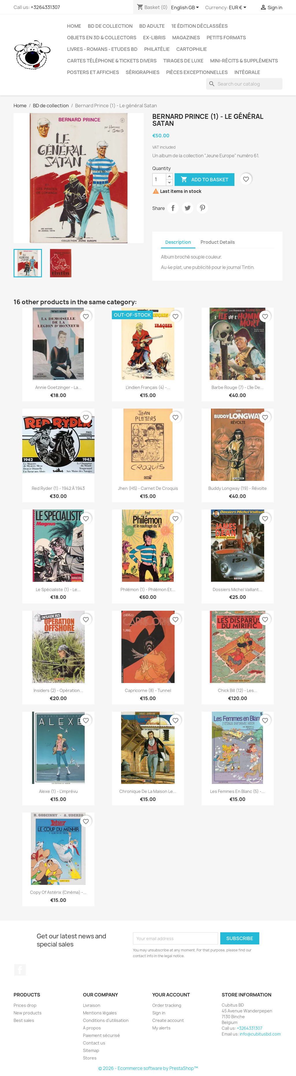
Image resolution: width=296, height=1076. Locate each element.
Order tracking (166, 1005)
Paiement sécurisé (101, 1035)
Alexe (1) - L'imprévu (58, 791)
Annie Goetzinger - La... (58, 387)
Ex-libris (154, 37)
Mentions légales (100, 1013)
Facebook (20, 970)
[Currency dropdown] (238, 7)
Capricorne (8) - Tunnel (148, 690)
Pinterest (202, 208)
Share (173, 208)
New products (28, 1013)
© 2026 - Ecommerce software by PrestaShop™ (148, 1068)
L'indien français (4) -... (148, 387)
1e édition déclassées (199, 26)
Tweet (187, 208)
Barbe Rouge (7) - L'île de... (238, 387)
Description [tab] (178, 242)
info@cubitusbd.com (260, 1034)
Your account (171, 995)
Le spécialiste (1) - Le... (58, 589)
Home (74, 26)
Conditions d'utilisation (106, 1020)
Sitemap (91, 1050)
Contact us (94, 1043)
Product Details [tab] (218, 242)
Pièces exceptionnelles (197, 72)
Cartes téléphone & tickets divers (112, 61)
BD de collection (110, 26)
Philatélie (157, 49)
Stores (90, 1058)
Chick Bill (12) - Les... (237, 690)
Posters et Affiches (93, 72)
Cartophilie (191, 49)
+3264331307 (45, 7)
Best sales (24, 1020)
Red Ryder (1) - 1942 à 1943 (58, 488)
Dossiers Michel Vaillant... (237, 589)
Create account (168, 1020)
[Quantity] (159, 179)
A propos (92, 1028)
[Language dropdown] (186, 7)
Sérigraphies (143, 72)
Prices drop (25, 1005)
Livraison (91, 1005)
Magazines (186, 37)
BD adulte (152, 26)
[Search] (244, 84)
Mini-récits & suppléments (244, 61)
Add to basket (204, 179)
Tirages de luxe (183, 61)
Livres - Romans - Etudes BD (102, 49)
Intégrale (247, 72)
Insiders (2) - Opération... (58, 690)
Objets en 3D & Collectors (101, 37)
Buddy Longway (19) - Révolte (237, 488)
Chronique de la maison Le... (147, 791)
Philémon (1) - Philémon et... (148, 589)
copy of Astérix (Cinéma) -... (58, 892)
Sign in (158, 1013)
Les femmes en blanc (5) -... (237, 791)
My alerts (161, 1028)
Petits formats (226, 37)
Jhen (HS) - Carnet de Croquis (148, 488)
